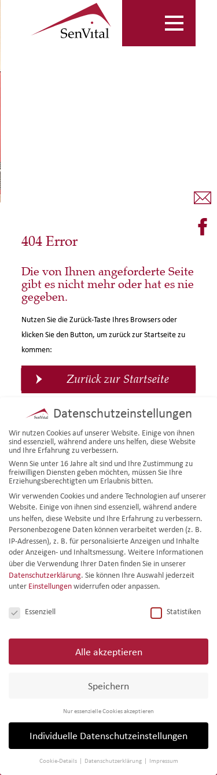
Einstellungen (50, 586)
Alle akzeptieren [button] (108, 651)
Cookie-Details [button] (58, 760)
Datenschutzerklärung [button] (113, 760)
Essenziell (32, 611)
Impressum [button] (163, 760)
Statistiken (175, 611)
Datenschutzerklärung (45, 575)
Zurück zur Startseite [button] (118, 379)
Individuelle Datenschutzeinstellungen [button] (108, 735)
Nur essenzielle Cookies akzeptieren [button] (108, 710)
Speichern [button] (108, 685)
